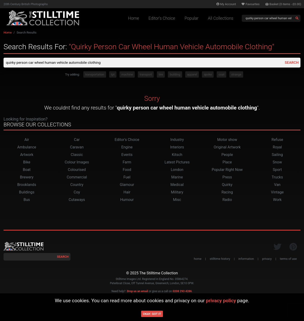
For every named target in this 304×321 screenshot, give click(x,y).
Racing (227, 192)
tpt (113, 75)
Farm (127, 162)
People (227, 155)
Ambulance (26, 147)
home (197, 259)
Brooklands (26, 185)
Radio (227, 200)
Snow (277, 162)
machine (127, 75)
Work (277, 200)
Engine (127, 147)
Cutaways (77, 200)
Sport (277, 170)
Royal (277, 147)
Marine (177, 177)
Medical (177, 185)
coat (221, 75)
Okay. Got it (152, 314)
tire (161, 75)
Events (126, 155)
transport (146, 75)
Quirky (227, 185)
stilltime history (220, 259)
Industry (177, 140)
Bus (26, 200)
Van (277, 185)
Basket (283, 4)
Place (227, 162)
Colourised (77, 170)
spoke (208, 75)
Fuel (127, 177)
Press (227, 177)
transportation (94, 75)
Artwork (26, 155)
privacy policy (221, 300)
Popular (191, 18)
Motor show (227, 140)
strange (236, 75)
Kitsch (177, 155)
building (175, 75)
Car (77, 140)
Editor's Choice (162, 18)
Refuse (277, 140)
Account (226, 4)
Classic (77, 155)
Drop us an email (137, 291)
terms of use (288, 259)
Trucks (277, 177)
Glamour (127, 185)
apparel (192, 75)
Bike (26, 162)
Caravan (77, 147)
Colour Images (77, 162)
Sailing (277, 155)
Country (76, 185)
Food (127, 170)
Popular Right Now (227, 170)
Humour (127, 200)
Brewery (26, 177)
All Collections (220, 18)
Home (133, 18)
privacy (267, 259)
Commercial (77, 177)
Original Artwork (227, 147)
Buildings (27, 192)
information (246, 259)
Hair (126, 192)
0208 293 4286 (182, 291)
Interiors (177, 147)
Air (26, 140)
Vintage (277, 192)
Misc (177, 200)
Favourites (250, 4)
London (177, 170)
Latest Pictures (177, 162)
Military (177, 192)
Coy (77, 192)
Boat (27, 170)
